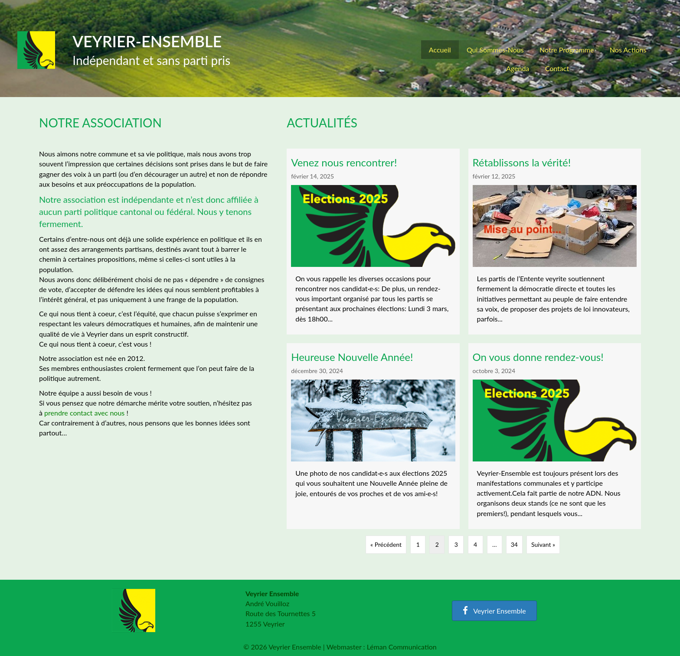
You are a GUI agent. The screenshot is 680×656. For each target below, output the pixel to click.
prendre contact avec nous (84, 413)
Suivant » (543, 544)
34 (514, 544)
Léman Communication (402, 647)
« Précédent (386, 544)
